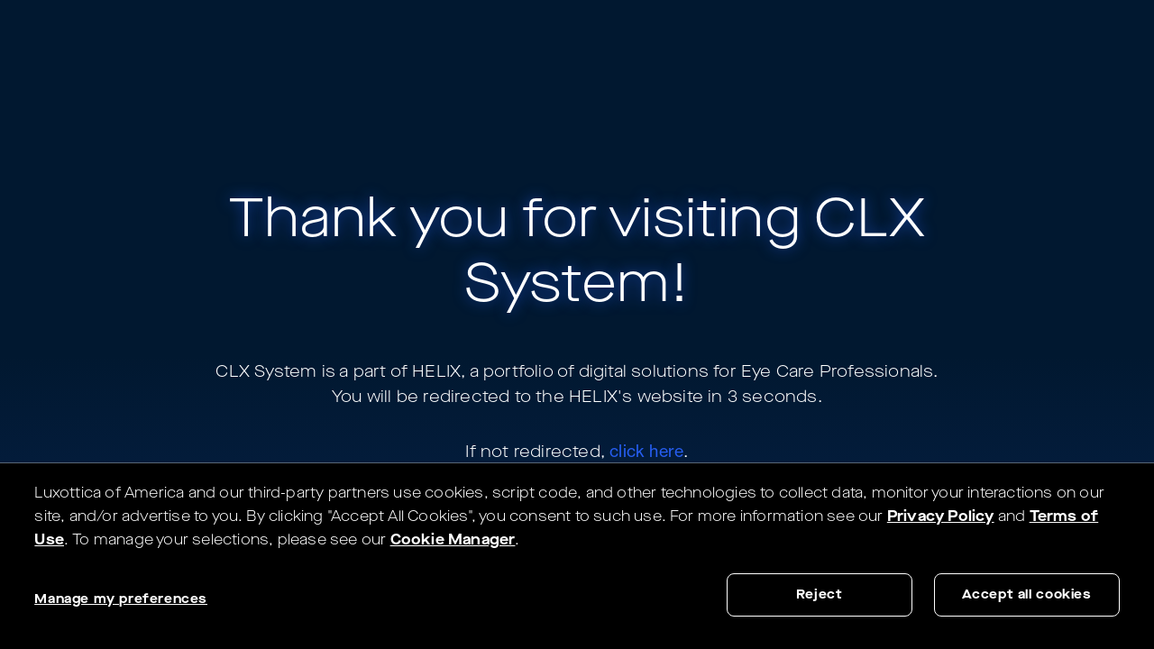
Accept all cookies (1027, 594)
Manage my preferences (120, 599)
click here (646, 451)
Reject (819, 594)
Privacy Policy (940, 516)
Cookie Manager (453, 539)
